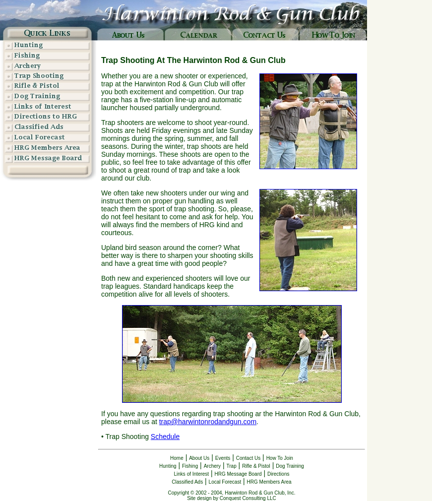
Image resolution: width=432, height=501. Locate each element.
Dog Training (290, 466)
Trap (232, 466)
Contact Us (248, 458)
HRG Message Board (238, 474)
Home (177, 458)
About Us (199, 458)
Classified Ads (187, 482)
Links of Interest (191, 474)
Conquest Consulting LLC (248, 498)
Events (223, 458)
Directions (278, 474)
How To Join (279, 458)
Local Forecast (225, 482)
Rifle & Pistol (256, 466)
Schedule (165, 436)
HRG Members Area (269, 482)
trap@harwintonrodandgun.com (207, 422)
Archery (212, 466)
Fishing (190, 466)
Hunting (167, 466)
